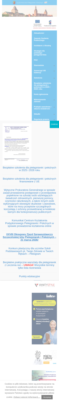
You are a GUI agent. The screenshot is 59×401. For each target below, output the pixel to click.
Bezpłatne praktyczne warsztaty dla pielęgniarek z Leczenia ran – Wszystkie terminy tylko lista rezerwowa (29, 265)
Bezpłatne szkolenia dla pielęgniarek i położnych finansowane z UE (29, 180)
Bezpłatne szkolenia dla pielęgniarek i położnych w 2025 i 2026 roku (29, 169)
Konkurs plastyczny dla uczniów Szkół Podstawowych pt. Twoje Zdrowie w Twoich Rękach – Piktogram (29, 251)
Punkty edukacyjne (29, 276)
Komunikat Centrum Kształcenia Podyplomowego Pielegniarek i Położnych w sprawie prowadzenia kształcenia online (29, 223)
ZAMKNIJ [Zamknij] (54, 124)
